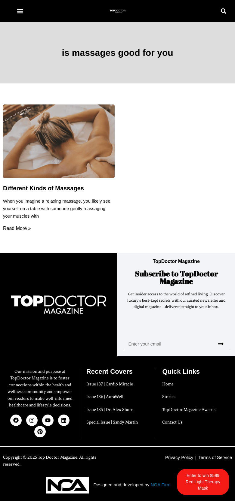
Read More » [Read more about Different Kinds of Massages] (17, 228)
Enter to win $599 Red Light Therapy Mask (205, 481)
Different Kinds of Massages (43, 188)
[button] (20, 11)
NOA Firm (161, 484)
